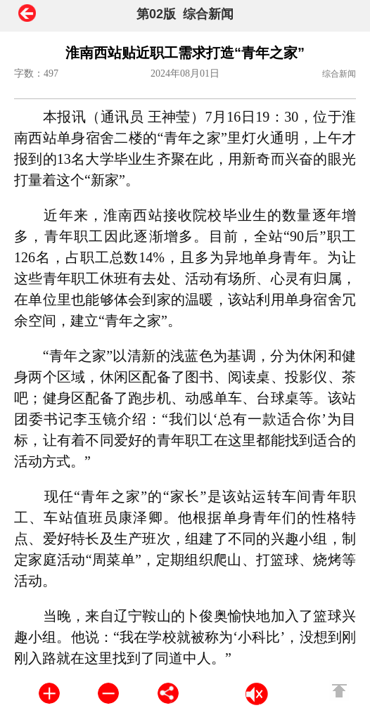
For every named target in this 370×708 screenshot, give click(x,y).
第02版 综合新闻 (185, 14)
